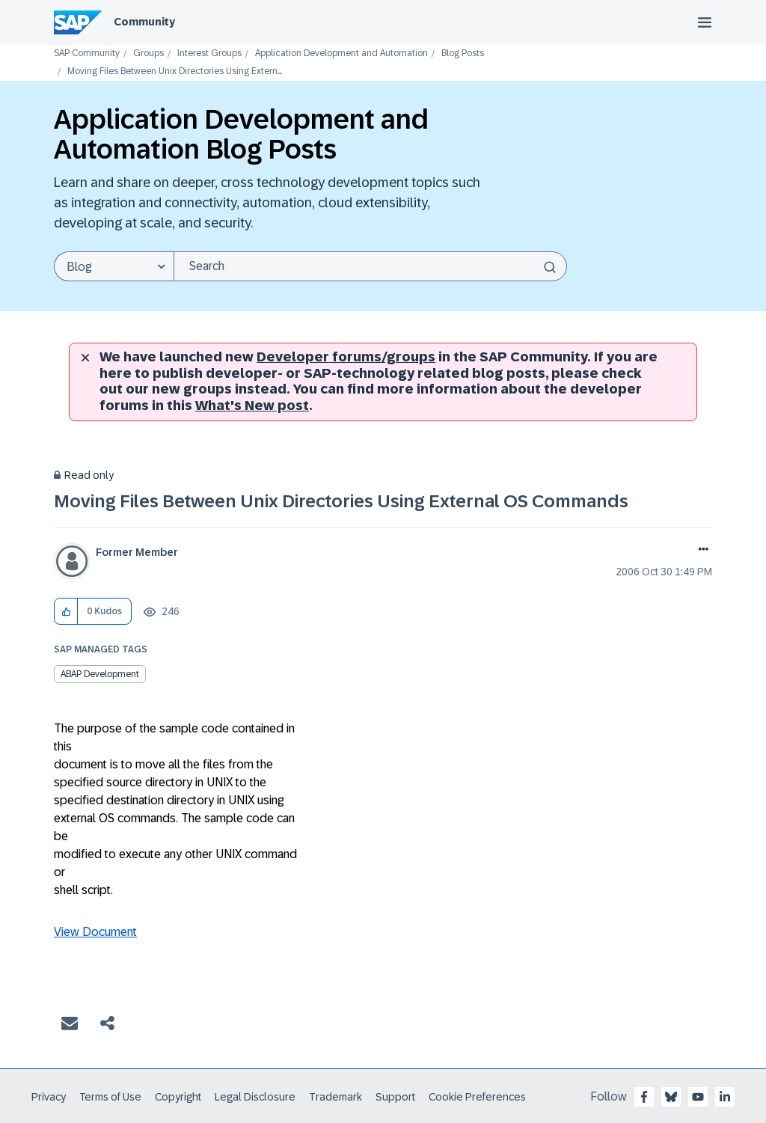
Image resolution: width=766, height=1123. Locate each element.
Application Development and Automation (341, 53)
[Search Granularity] (114, 266)
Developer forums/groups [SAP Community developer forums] (346, 356)
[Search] (370, 266)
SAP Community (87, 53)
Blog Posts (462, 53)
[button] (66, 612)
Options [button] (700, 550)
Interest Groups (209, 53)
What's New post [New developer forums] (252, 405)
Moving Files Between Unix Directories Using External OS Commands (341, 501)
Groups (148, 53)
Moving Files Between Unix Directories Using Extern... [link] (174, 71)
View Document (95, 931)
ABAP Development (100, 674)
